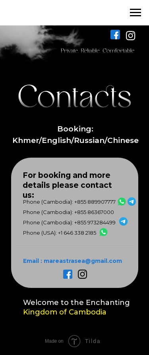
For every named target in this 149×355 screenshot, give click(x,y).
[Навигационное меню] (135, 13)
